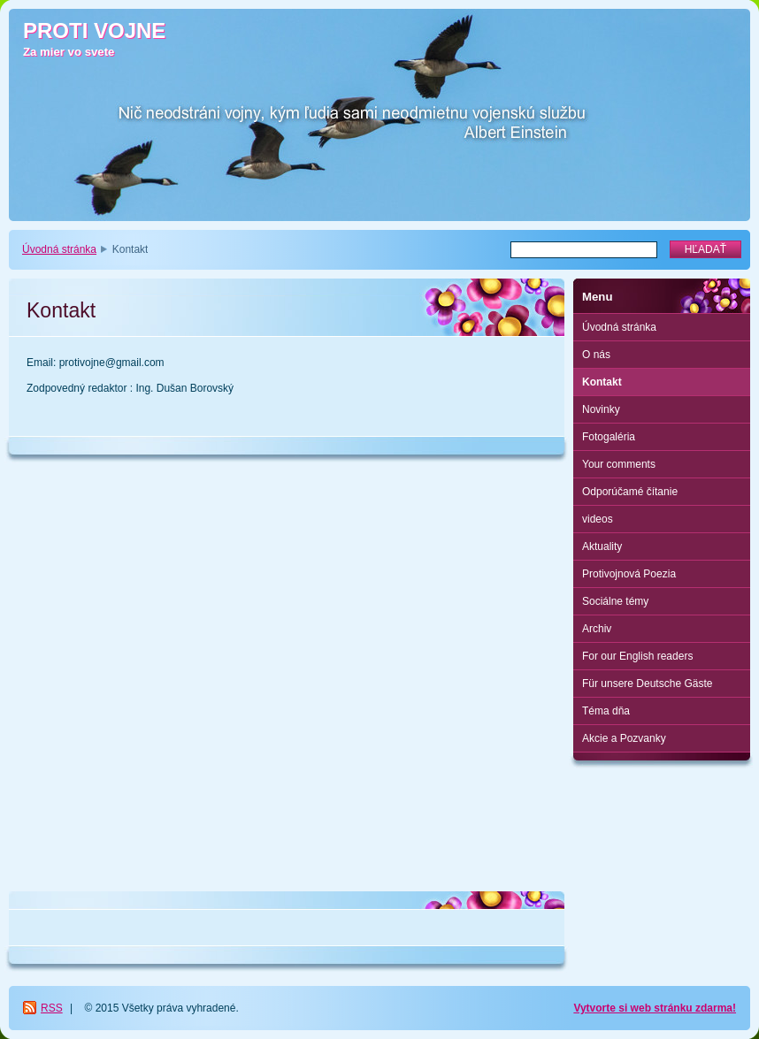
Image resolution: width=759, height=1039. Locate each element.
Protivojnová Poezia (629, 574)
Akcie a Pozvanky (624, 738)
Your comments (619, 464)
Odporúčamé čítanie (630, 491)
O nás (596, 354)
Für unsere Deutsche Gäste (647, 683)
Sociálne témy (615, 601)
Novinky (601, 409)
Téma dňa (606, 711)
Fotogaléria (608, 437)
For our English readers (637, 656)
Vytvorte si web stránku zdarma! (654, 1008)
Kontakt (602, 382)
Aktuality (602, 546)
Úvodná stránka (59, 249)
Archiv (596, 629)
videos (597, 519)
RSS (52, 1008)
